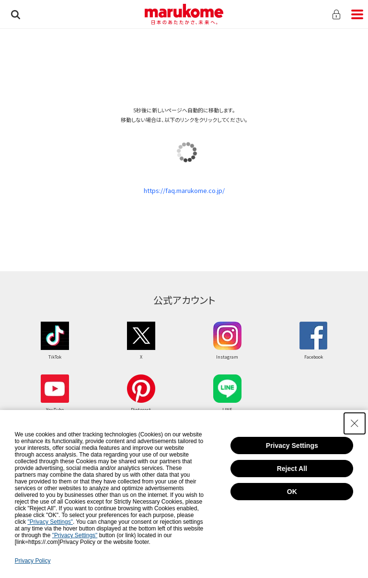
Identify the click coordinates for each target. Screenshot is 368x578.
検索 (16, 14)
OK (292, 491)
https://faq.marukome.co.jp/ (184, 190)
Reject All (292, 468)
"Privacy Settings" (50, 521)
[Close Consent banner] (354, 423)
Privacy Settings (292, 445)
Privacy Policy (33, 560)
